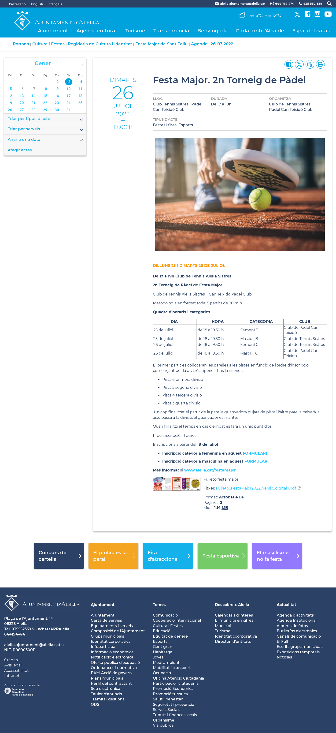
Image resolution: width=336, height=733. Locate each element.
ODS (95, 704)
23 (57, 103)
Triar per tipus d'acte (46, 119)
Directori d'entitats (233, 641)
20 (22, 103)
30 (57, 110)
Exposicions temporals (298, 652)
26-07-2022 (222, 43)
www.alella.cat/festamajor (210, 470)
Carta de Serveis (106, 620)
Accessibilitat (16, 670)
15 (45, 96)
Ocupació (162, 673)
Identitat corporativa (111, 641)
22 (45, 103)
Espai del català (312, 31)
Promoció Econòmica (173, 688)
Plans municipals (107, 678)
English (37, 4)
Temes (159, 604)
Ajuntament (53, 31)
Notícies (284, 657)
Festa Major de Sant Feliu (161, 43)
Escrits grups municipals (300, 646)
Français (55, 4)
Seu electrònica (105, 688)
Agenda (199, 43)
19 (10, 103)
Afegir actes (20, 150)
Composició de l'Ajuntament (118, 631)
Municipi (223, 626)
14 (33, 96)
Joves (158, 657)
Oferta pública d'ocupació (115, 662)
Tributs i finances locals (175, 715)
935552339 (21, 629)
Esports (160, 641)
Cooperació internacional (177, 620)
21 (33, 103)
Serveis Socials (166, 709)
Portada (21, 43)
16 (57, 96)
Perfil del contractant (111, 683)
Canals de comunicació (299, 636)
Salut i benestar (168, 699)
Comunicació (165, 615)
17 (68, 96)
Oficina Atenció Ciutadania (178, 678)
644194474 (14, 634)
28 (33, 110)
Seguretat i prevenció (173, 704)
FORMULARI (255, 453)
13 (22, 96)
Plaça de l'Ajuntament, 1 (27, 618)
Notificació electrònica (112, 657)
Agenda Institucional (297, 620)
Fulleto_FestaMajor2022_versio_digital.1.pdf (256, 488)
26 (10, 110)
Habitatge (162, 652)
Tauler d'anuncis (106, 694)
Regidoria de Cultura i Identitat (100, 43)
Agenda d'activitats (295, 615)
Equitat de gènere (170, 636)
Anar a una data (46, 140)
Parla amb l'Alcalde (260, 31)
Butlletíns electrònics (297, 631)
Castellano (17, 4)
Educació (161, 631)
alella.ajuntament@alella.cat (32, 645)
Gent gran (162, 646)
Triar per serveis (46, 129)
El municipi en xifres (234, 620)
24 (68, 103)
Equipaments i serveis (112, 626)
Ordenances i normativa (114, 668)
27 (22, 110)
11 (80, 89)
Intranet (12, 675)
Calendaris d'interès (234, 615)
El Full (282, 641)
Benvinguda (212, 31)
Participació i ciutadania (176, 683)
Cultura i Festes (48, 43)
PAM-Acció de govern (111, 673)
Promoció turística (170, 694)
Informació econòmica (112, 652)
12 (10, 96)
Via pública (163, 725)
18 (80, 96)
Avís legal (13, 665)
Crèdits (11, 660)
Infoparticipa (103, 646)
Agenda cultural (96, 31)
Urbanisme (163, 720)
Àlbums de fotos (292, 626)
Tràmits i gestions (107, 699)
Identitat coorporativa (236, 636)
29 (45, 110)
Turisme (135, 31)
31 (68, 110)
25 (80, 103)
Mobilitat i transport (172, 668)
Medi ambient (166, 662)
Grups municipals (107, 636)
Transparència (171, 31)
